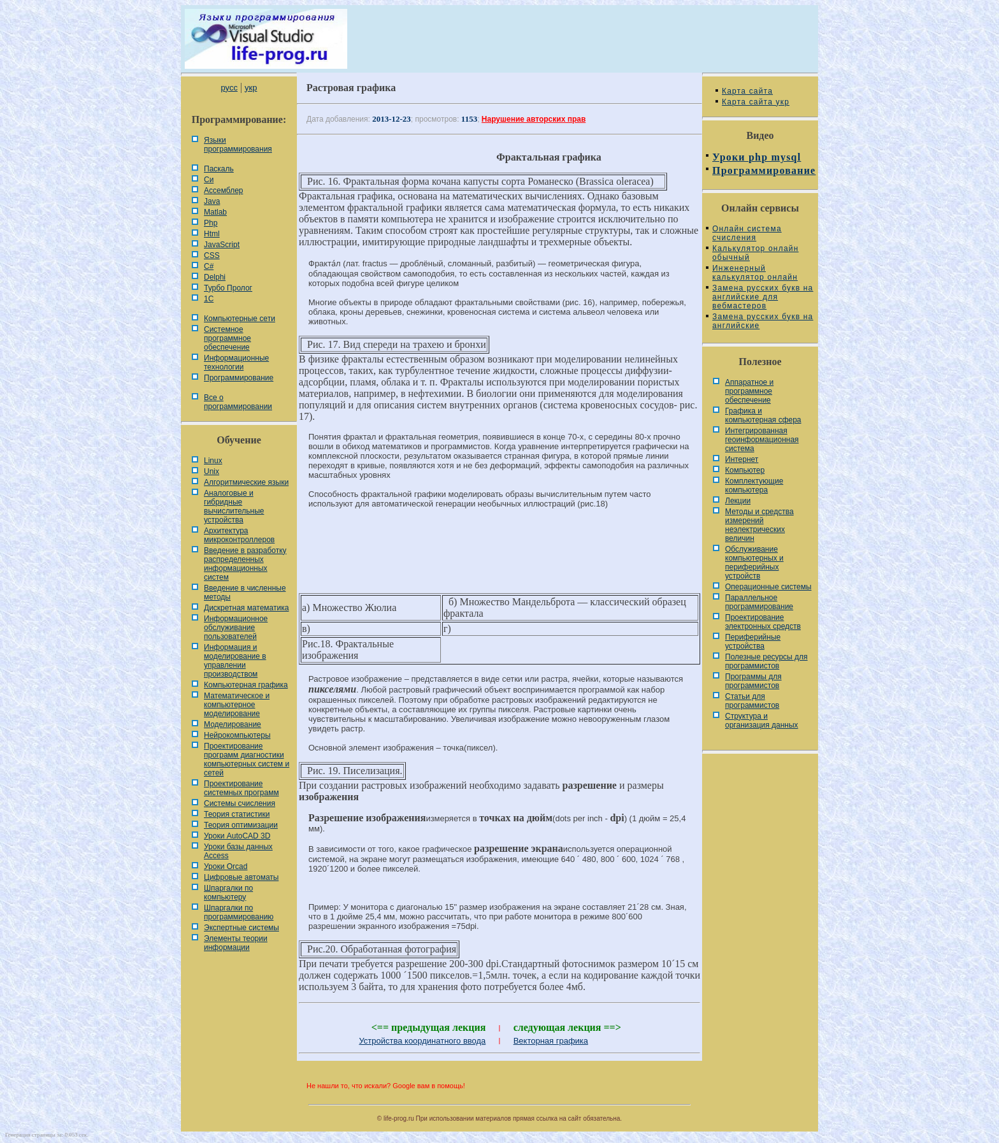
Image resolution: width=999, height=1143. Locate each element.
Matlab (215, 212)
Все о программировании (238, 402)
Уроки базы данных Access (238, 851)
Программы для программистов (753, 681)
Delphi (215, 277)
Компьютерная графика (246, 684)
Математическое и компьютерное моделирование (237, 704)
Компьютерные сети (239, 318)
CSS (212, 255)
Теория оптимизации (241, 825)
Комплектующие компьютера (754, 485)
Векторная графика (551, 1041)
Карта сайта (747, 91)
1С (208, 298)
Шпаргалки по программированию (238, 912)
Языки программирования (238, 145)
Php (210, 223)
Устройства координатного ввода (422, 1041)
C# (208, 266)
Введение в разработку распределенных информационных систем (245, 564)
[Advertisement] (499, 561)
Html (212, 233)
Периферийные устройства (752, 642)
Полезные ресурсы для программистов (766, 661)
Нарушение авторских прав (534, 119)
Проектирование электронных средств (763, 622)
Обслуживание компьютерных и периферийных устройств (754, 562)
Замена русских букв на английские (762, 321)
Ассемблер (223, 190)
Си (208, 179)
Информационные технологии (236, 362)
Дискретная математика (246, 607)
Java (212, 201)
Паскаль (219, 168)
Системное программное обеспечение (227, 338)
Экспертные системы (241, 927)
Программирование (238, 377)
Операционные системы (768, 586)
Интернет (741, 459)
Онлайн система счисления (747, 233)
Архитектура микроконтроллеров (239, 535)
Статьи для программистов (752, 701)
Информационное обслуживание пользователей (236, 627)
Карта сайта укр (755, 101)
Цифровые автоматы (241, 877)
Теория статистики (237, 814)
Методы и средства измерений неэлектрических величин (759, 525)
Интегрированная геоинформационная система (762, 439)
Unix (211, 471)
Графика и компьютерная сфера (763, 415)
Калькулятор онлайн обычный (755, 253)
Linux (213, 460)
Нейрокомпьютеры (237, 735)
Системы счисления (239, 803)
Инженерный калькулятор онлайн (755, 273)
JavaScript (222, 244)
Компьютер (745, 470)
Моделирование (232, 724)
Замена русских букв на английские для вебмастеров (762, 297)
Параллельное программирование (759, 602)
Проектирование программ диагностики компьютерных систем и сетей (246, 759)
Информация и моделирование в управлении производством (235, 661)
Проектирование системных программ (241, 788)
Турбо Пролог (228, 288)
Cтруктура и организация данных (761, 721)
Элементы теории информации (236, 943)
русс (228, 87)
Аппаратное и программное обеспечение (749, 391)
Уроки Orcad (225, 866)
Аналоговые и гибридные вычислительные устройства (234, 506)
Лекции (738, 500)
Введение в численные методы (245, 592)
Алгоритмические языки (246, 482)
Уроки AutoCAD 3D (237, 835)
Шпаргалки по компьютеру (228, 893)
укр (251, 87)
